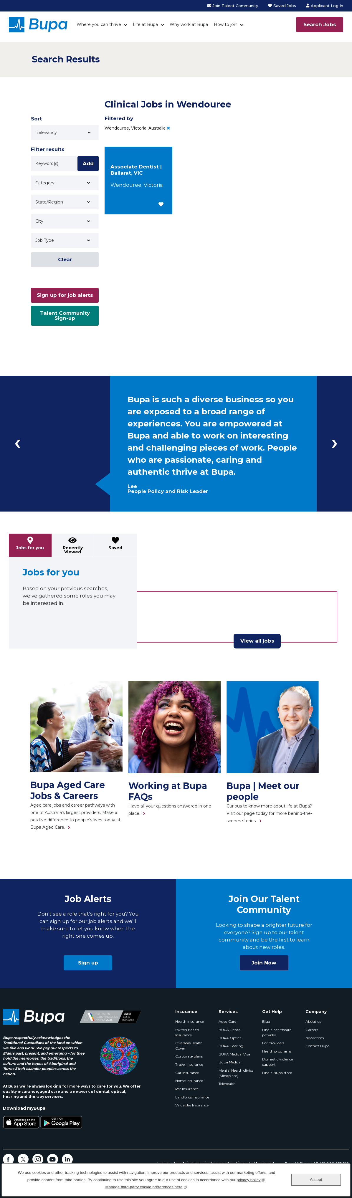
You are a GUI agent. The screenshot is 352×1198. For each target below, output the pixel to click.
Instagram (37, 1159)
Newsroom (314, 1038)
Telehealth (227, 1083)
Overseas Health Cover (189, 1045)
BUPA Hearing (231, 1046)
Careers (311, 1029)
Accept (316, 1179)
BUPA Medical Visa (234, 1054)
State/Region (49, 202)
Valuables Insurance (192, 1105)
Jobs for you (30, 547)
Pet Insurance (187, 1089)
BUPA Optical (230, 1038)
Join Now (264, 963)
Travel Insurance (189, 1064)
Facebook (8, 1159)
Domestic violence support (277, 1062)
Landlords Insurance (192, 1097)
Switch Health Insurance (187, 1032)
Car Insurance (187, 1072)
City (39, 221)
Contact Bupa (317, 1046)
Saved (115, 547)
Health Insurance (189, 1021)
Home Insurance (189, 1080)
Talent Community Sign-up (65, 315)
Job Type (44, 240)
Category (44, 183)
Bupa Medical (230, 1062)
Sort (36, 119)
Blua (266, 1021)
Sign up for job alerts (65, 295)
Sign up (88, 963)
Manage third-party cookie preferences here (146, 1186)
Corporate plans (189, 1056)
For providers (273, 1043)
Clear (65, 259)
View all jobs (257, 641)
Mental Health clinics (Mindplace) (236, 1073)
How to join (225, 24)
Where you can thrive (99, 24)
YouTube (52, 1159)
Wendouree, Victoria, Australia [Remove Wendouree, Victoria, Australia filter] (135, 128)
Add (88, 163)
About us (313, 1021)
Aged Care (227, 1021)
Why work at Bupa (189, 24)
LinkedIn (67, 1159)
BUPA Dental (230, 1029)
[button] (160, 204)
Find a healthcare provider (276, 1032)
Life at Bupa (145, 24)
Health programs (276, 1051)
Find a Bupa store (277, 1072)
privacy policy (251, 1179)
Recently (73, 550)
